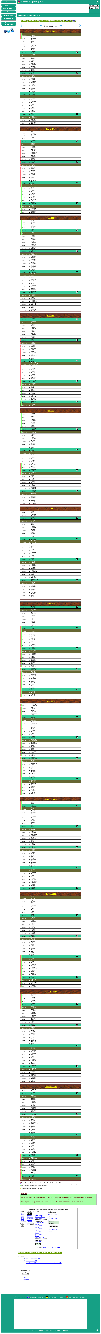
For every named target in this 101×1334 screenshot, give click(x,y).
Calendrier (31, 20)
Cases (42, 20)
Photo (52, 20)
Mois (37, 20)
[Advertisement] (52, 8)
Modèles (24, 20)
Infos (47, 20)
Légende (58, 20)
